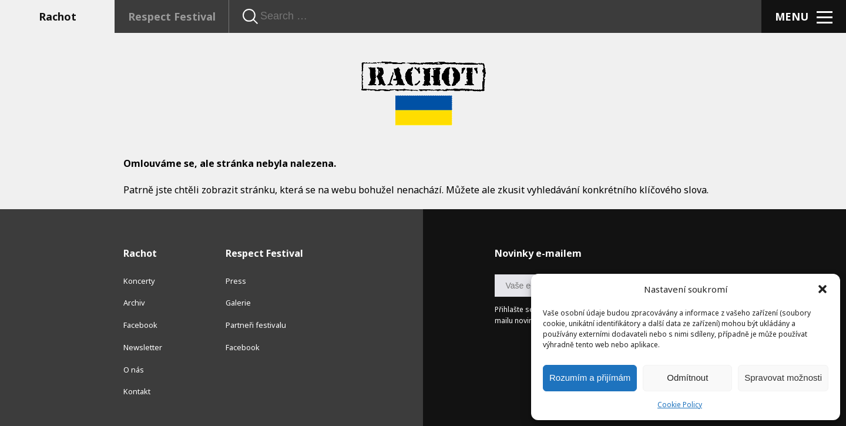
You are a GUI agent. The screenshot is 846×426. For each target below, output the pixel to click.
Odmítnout (687, 378)
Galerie (238, 302)
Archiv (134, 302)
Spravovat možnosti (783, 378)
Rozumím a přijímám (589, 378)
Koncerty (139, 281)
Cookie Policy (679, 405)
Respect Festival (172, 16)
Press (236, 281)
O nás (133, 369)
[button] (822, 289)
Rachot (57, 16)
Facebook (140, 325)
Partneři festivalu (256, 325)
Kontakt (136, 391)
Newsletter (142, 347)
